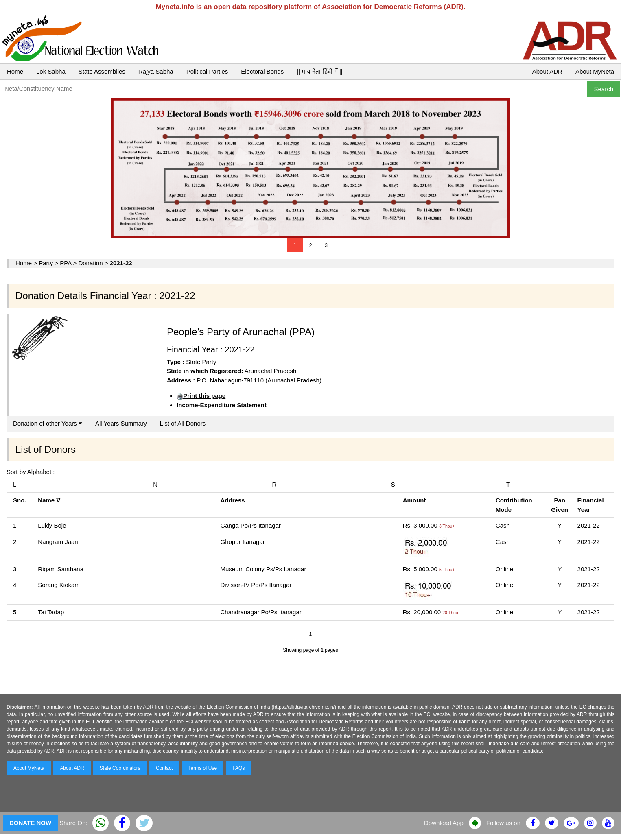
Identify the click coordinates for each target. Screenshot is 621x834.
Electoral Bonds (262, 71)
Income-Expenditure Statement (222, 405)
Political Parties (207, 71)
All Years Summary (121, 423)
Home (15, 71)
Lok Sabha (51, 71)
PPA (65, 263)
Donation (90, 263)
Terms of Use (202, 768)
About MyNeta (594, 71)
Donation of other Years (47, 423)
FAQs (238, 768)
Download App (444, 822)
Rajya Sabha (155, 71)
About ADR (547, 71)
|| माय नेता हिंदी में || (319, 71)
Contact (164, 768)
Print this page (204, 395)
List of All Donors (183, 423)
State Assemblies (102, 71)
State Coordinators (120, 768)
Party (46, 263)
